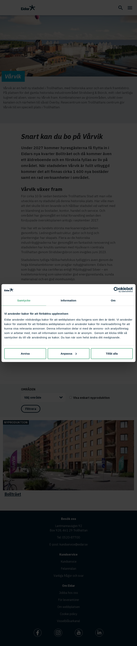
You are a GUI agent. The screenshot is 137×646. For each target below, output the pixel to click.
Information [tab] (68, 300)
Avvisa (25, 353)
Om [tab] (113, 300)
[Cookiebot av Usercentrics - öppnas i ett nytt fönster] (116, 290)
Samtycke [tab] (24, 300)
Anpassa (68, 353)
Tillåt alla (112, 353)
